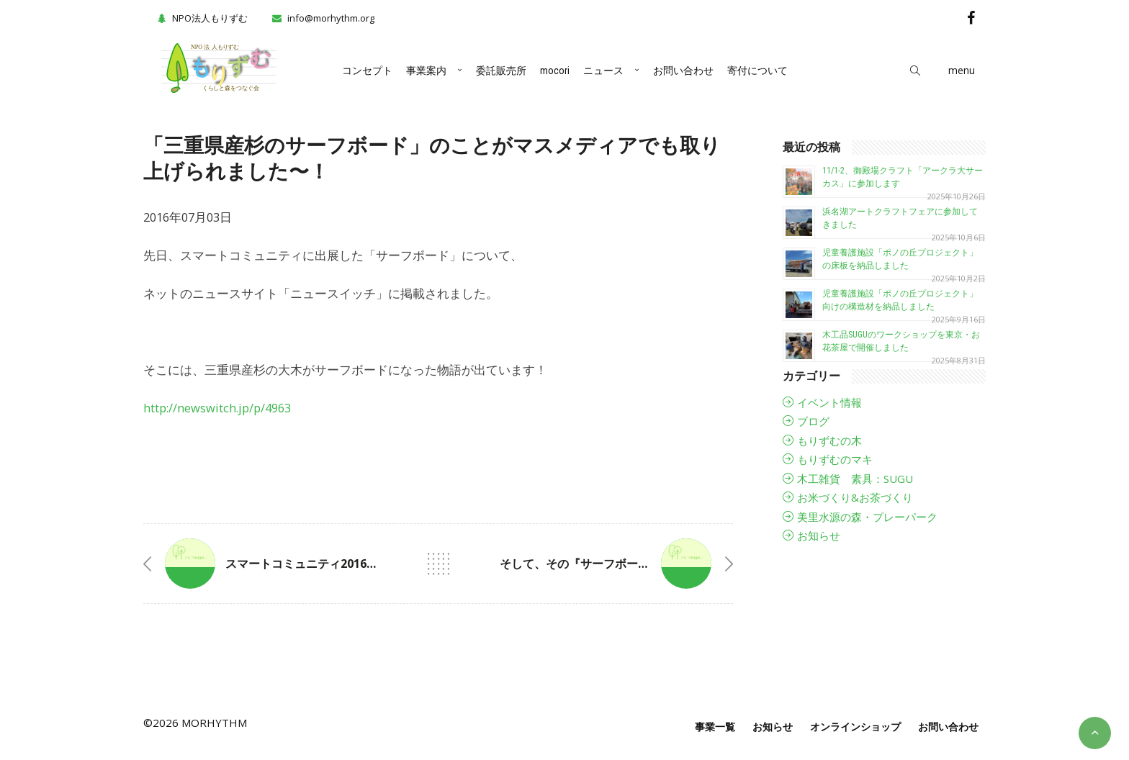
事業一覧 (715, 726)
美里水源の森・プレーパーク (867, 517)
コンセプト (367, 70)
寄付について (757, 70)
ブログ (813, 421)
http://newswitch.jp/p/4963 (217, 407)
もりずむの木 (829, 440)
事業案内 (426, 70)
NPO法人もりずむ (201, 18)
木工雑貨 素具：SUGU (855, 478)
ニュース (603, 70)
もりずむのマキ (835, 459)
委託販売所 (501, 70)
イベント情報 (829, 402)
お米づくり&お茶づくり (855, 497)
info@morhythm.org (330, 18)
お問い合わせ (683, 70)
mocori (555, 70)
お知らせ (818, 535)
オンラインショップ (855, 726)
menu (961, 70)
